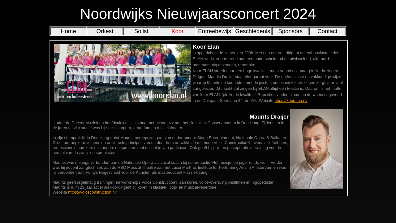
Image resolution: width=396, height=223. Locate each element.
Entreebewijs (214, 31)
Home (68, 31)
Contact (327, 31)
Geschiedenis (252, 31)
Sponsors (290, 31)
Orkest (104, 31)
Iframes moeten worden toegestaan (199, 118)
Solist (141, 31)
